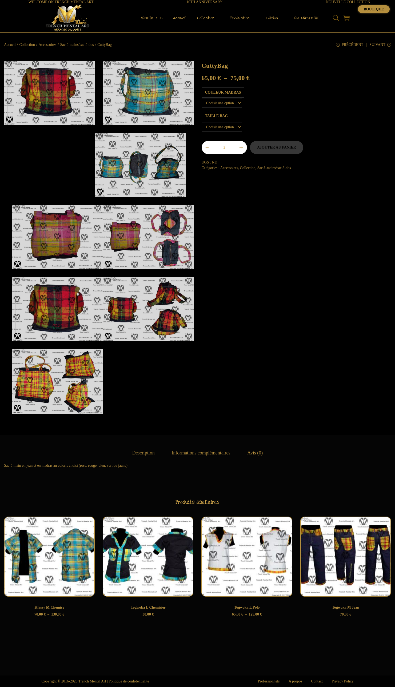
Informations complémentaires (200, 453)
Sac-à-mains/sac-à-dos (77, 45)
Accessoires (48, 45)
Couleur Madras (223, 92)
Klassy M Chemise (49, 607)
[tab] (143, 453)
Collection (27, 45)
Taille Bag (216, 116)
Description (143, 453)
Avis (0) (255, 453)
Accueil (10, 45)
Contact (317, 681)
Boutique (374, 9)
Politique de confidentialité (129, 681)
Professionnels (269, 681)
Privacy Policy (342, 681)
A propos (295, 681)
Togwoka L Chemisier (148, 607)
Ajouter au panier (276, 147)
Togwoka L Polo (247, 607)
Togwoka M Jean (345, 607)
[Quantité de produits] (224, 147)
